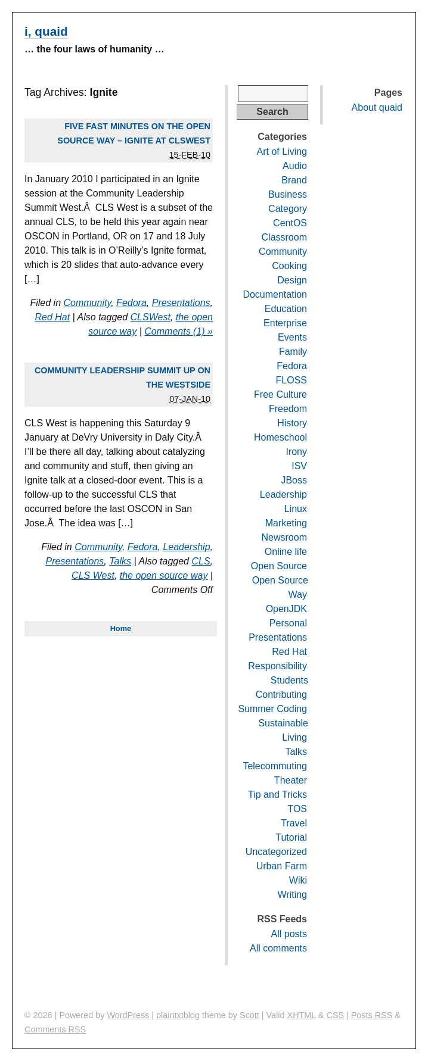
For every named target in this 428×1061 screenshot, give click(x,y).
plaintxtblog (178, 1015)
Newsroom (284, 537)
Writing (293, 895)
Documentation (275, 294)
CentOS (290, 223)
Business (287, 194)
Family (293, 352)
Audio (295, 166)
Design (292, 280)
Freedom (288, 409)
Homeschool (280, 437)
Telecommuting (275, 766)
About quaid (377, 107)
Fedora (131, 303)
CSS (335, 1015)
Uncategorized (276, 852)
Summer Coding (272, 709)
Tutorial (291, 837)
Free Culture (280, 394)
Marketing (286, 523)
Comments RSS (55, 1029)
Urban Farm (281, 866)
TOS (297, 809)
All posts (289, 934)
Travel (294, 823)
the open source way (164, 575)
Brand (294, 180)
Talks (120, 561)
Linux (295, 509)
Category (287, 209)
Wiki (298, 880)
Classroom (284, 237)
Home (121, 628)
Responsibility (277, 666)
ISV (299, 466)
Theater (290, 780)
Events (292, 337)
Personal (288, 623)
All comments (278, 948)
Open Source (279, 566)
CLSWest (150, 317)
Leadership (186, 547)
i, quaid (46, 31)
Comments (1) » (178, 331)
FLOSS (291, 380)
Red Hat (52, 317)
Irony (296, 452)
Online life (286, 552)
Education (286, 309)
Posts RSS (372, 1015)
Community (87, 303)
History (292, 423)
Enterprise (285, 323)
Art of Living (282, 151)
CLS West (93, 575)
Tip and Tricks (277, 794)
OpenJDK (286, 609)
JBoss (294, 480)
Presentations (181, 303)
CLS (200, 561)
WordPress (128, 1015)
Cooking (289, 266)
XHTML (301, 1015)
